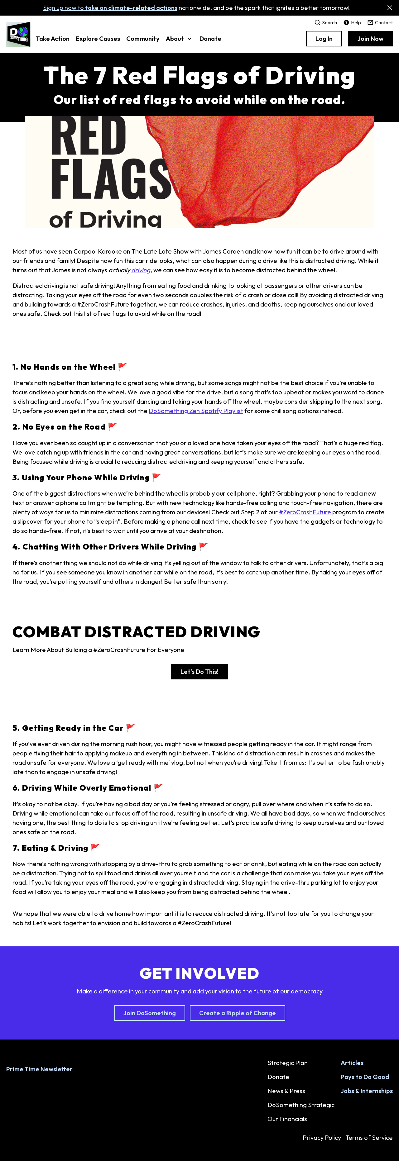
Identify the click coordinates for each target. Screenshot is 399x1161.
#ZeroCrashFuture (305, 512)
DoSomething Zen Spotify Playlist (196, 411)
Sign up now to (110, 8)
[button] (179, 42)
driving (140, 270)
